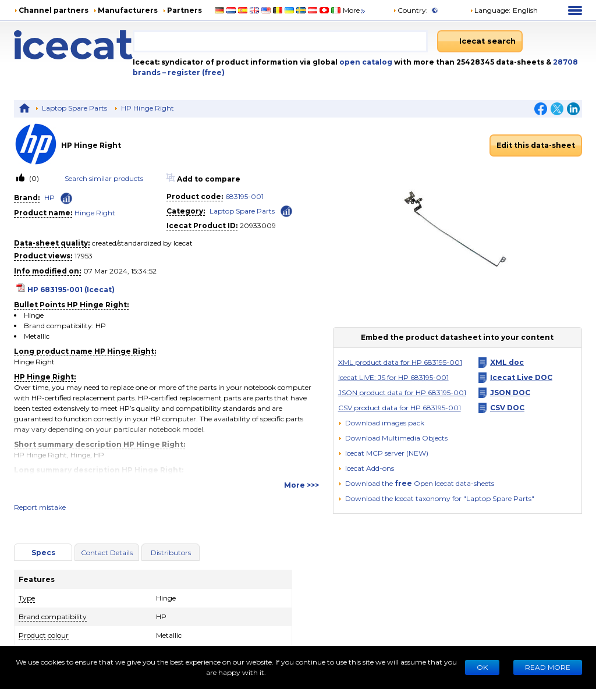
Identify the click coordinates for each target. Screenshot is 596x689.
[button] (393, 438)
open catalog (365, 62)
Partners (184, 10)
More (355, 10)
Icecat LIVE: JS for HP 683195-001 (393, 377)
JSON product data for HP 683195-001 (402, 392)
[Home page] (73, 44)
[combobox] (280, 41)
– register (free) (193, 72)
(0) (33, 178)
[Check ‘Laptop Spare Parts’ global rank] (286, 210)
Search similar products (104, 178)
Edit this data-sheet (535, 145)
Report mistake (40, 507)
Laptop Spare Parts (74, 108)
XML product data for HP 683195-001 (400, 362)
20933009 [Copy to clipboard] (258, 225)
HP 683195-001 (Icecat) (71, 289)
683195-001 (244, 196)
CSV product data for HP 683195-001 (399, 407)
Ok (482, 667)
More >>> (301, 485)
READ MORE (547, 667)
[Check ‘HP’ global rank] (66, 198)
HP (49, 197)
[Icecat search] (480, 41)
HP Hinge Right (147, 108)
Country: (410, 10)
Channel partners (53, 10)
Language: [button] (490, 10)
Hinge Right (94, 212)
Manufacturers (128, 10)
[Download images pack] (381, 423)
